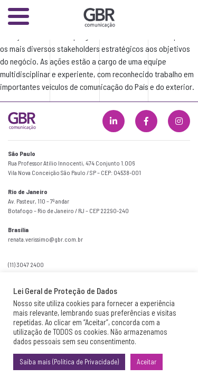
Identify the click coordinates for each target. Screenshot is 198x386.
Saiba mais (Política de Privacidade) (69, 361)
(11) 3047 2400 (26, 264)
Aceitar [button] (146, 361)
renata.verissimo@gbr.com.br (45, 239)
